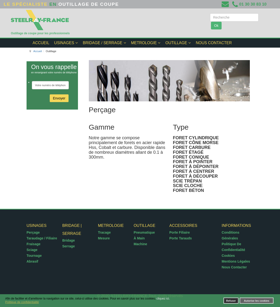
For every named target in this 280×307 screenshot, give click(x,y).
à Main (139, 238)
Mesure (104, 238)
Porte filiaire (179, 232)
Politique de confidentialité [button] (22, 302)
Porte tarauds (180, 238)
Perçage (33, 232)
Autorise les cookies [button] (256, 300)
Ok (216, 26)
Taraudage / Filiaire (42, 238)
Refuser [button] (231, 300)
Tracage (104, 232)
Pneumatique (144, 232)
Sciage (32, 250)
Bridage (68, 240)
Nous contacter (234, 267)
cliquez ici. (163, 298)
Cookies (228, 256)
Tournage (34, 256)
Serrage (68, 246)
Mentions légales (236, 261)
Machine (140, 244)
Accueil (37, 51)
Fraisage (34, 244)
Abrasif (32, 261)
